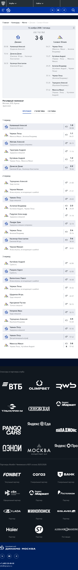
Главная (6, 23)
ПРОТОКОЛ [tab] (27, 111)
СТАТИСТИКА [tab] (39, 111)
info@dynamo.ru (6, 566)
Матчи (24, 23)
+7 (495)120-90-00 (7, 563)
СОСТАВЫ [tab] (52, 111)
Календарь (15, 23)
